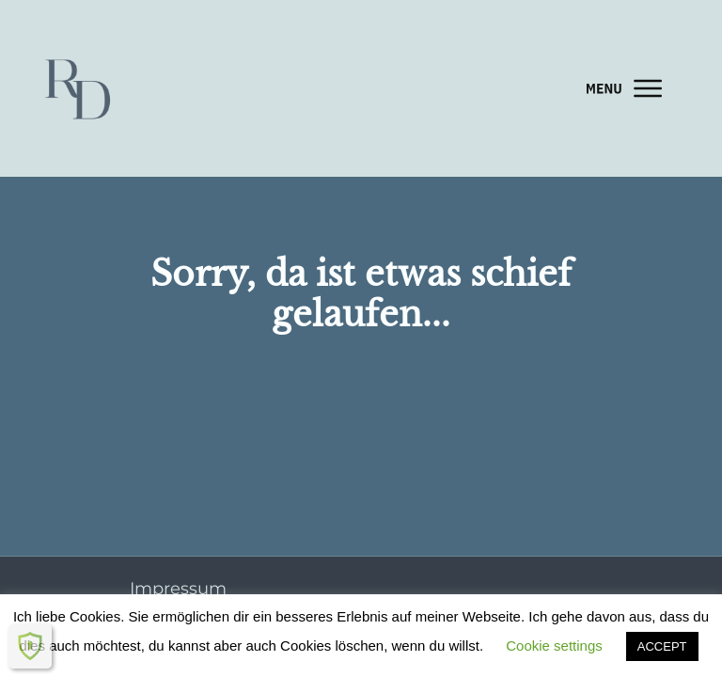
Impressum (178, 588)
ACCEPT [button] (662, 646)
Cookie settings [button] (554, 645)
